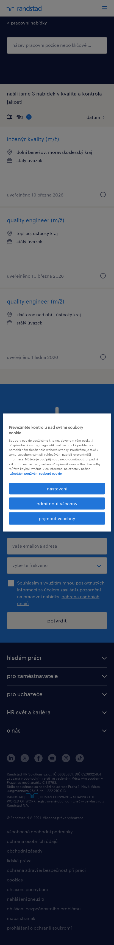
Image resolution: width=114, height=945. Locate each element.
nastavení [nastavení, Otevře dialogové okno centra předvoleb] (57, 488)
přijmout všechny (57, 518)
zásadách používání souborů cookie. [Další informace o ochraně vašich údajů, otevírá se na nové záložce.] (36, 473)
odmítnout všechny (57, 503)
